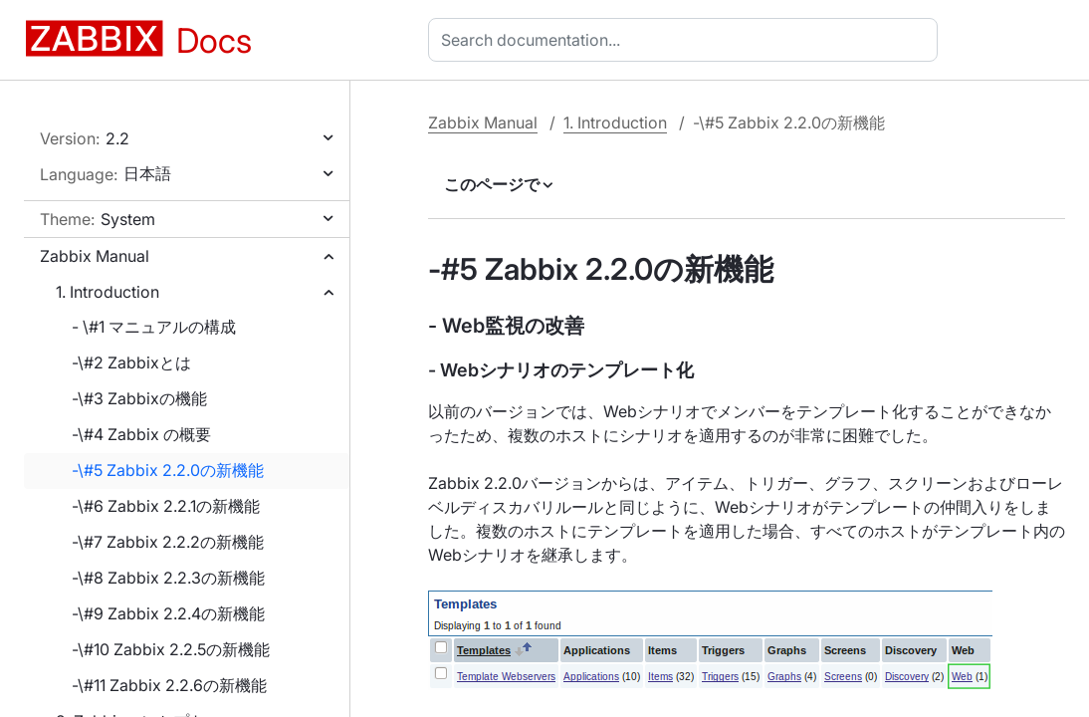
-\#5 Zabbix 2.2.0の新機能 (168, 470)
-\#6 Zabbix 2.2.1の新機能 (166, 506)
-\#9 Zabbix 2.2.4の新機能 (168, 613)
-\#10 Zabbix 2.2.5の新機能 (171, 649)
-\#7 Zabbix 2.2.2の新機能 (168, 542)
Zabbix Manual (94, 256)
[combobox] (687, 40)
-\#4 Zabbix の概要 (141, 434)
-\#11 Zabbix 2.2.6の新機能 (169, 685)
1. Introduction (107, 292)
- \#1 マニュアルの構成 (154, 327)
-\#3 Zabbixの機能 (139, 398)
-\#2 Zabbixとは (131, 362)
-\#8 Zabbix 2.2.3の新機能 (168, 578)
